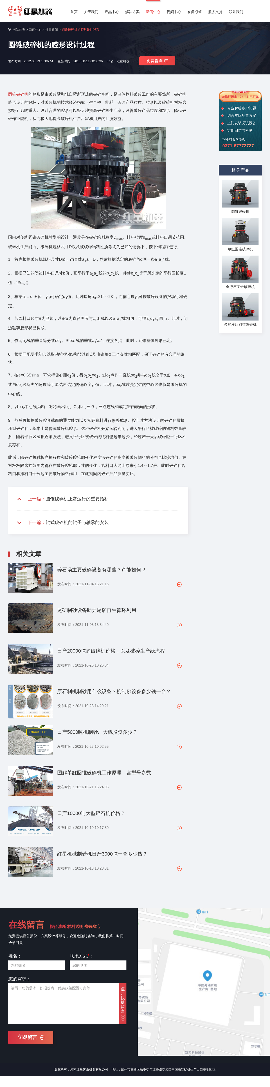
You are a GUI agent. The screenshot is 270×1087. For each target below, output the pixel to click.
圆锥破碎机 (18, 94)
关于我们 (91, 12)
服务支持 (215, 12)
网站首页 (19, 29)
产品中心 (112, 12)
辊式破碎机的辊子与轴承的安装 (77, 522)
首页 (74, 12)
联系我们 (236, 12)
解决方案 (132, 12)
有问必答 (194, 12)
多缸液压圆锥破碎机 (240, 324)
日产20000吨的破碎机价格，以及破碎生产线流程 (111, 651)
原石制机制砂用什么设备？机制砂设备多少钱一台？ (114, 691)
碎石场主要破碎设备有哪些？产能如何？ (101, 569)
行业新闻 (51, 29)
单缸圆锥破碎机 (240, 249)
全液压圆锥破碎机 (240, 287)
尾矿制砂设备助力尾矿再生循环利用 (96, 610)
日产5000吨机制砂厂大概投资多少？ (97, 732)
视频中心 (174, 12)
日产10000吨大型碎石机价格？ (91, 813)
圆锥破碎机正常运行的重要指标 (77, 498)
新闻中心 (153, 12)
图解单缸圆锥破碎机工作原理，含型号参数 (104, 772)
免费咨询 (157, 61)
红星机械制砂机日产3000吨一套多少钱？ (102, 854)
